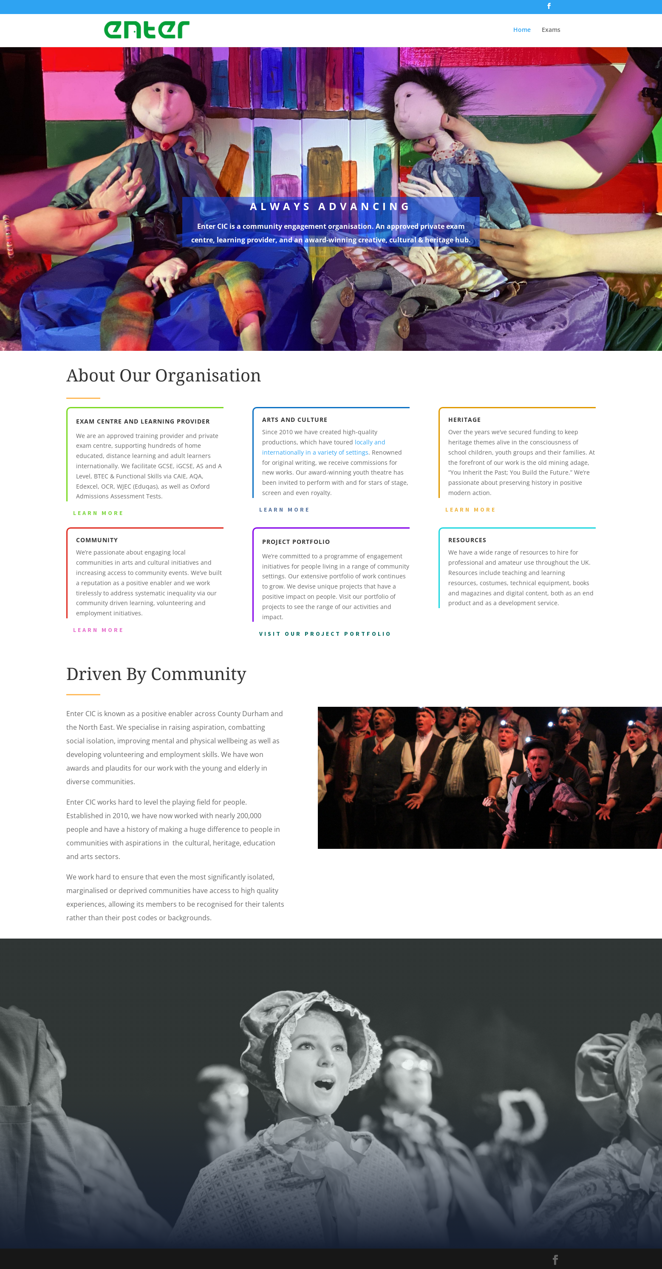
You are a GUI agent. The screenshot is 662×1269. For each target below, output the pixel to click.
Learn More (98, 513)
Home (522, 30)
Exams (551, 30)
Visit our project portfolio (325, 633)
